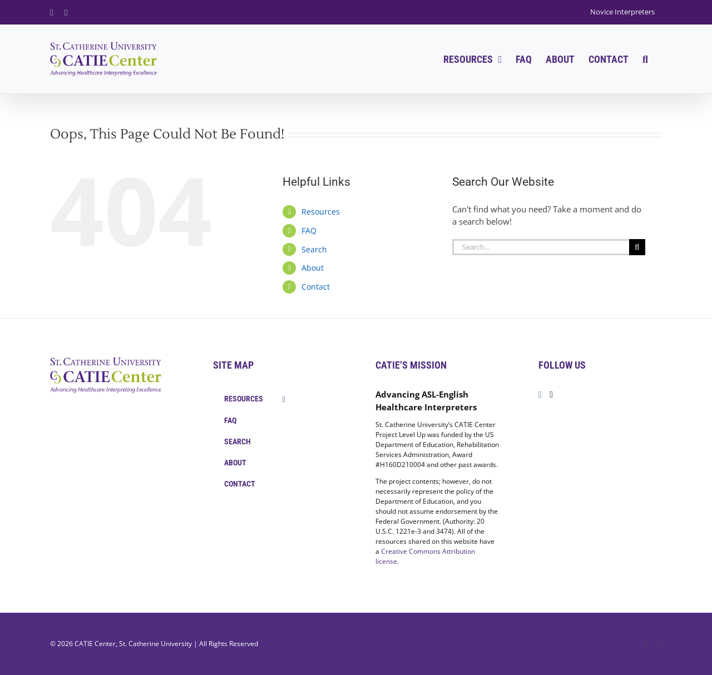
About (312, 267)
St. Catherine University (155, 643)
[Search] (637, 247)
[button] (645, 59)
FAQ (309, 230)
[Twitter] (551, 394)
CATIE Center (95, 643)
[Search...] (540, 247)
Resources (320, 211)
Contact (315, 286)
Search (314, 249)
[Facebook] (540, 394)
